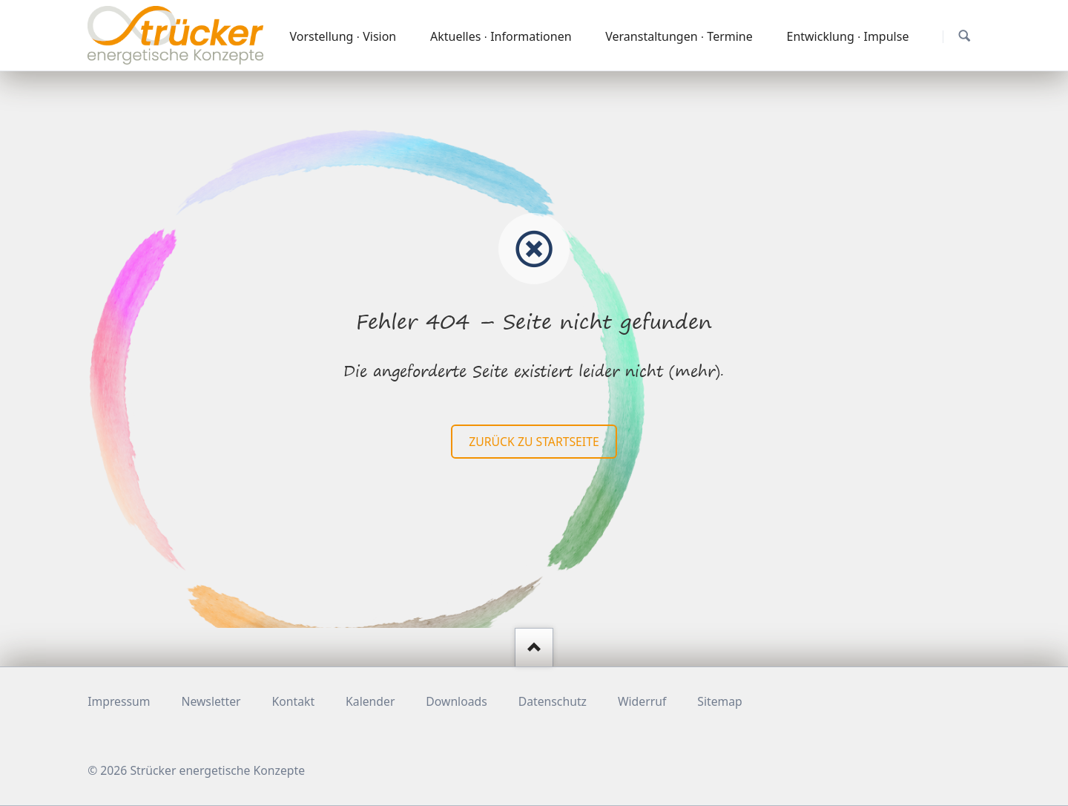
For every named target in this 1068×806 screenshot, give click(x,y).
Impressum (119, 701)
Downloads (456, 701)
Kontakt (293, 701)
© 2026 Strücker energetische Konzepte (196, 770)
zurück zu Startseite (534, 441)
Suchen (964, 36)
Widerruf (642, 701)
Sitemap (719, 701)
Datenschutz (552, 701)
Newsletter (210, 701)
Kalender (370, 701)
